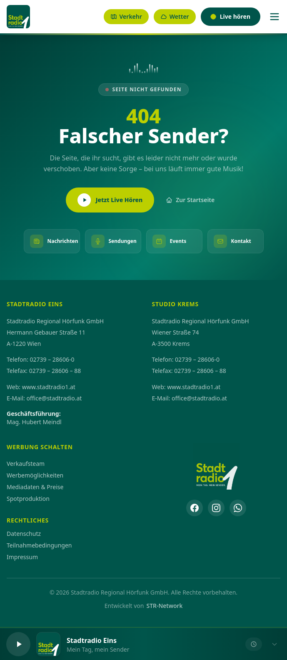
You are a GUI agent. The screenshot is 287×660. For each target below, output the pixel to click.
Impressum (22, 557)
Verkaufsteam (26, 464)
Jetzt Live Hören (109, 200)
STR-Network (164, 606)
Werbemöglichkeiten (35, 475)
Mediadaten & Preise (35, 487)
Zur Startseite (190, 200)
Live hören (230, 16)
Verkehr (126, 16)
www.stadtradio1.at (48, 387)
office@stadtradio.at (54, 398)
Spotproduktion (28, 498)
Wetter (174, 16)
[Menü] (274, 17)
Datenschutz (24, 534)
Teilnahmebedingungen (39, 545)
